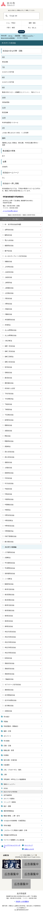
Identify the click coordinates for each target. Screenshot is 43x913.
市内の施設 (7, 825)
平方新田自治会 (10, 563)
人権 (5, 774)
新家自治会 (8, 425)
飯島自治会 (8, 235)
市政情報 (21, 31)
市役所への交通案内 (22, 901)
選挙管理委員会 (9, 811)
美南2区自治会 (9, 668)
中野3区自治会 (9, 526)
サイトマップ (28, 845)
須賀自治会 (8, 430)
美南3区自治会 (9, 674)
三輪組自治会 (9, 679)
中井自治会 (8, 478)
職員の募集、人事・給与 (12, 816)
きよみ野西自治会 (10, 330)
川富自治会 (8, 298)
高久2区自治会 (9, 457)
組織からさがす (29, 849)
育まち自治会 (9, 240)
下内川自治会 (9, 393)
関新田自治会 (9, 441)
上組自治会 (8, 277)
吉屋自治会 (8, 711)
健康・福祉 (32, 23)
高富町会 (8, 446)
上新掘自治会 (9, 288)
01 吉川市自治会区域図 (13, 224)
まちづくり (7, 736)
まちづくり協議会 (9, 798)
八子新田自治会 (10, 552)
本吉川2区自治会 (10, 637)
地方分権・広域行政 (10, 760)
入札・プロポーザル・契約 (12, 770)
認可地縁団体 (8, 795)
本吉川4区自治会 (10, 647)
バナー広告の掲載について (27, 855)
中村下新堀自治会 (10, 536)
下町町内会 (8, 409)
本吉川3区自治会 (10, 642)
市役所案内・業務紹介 (11, 726)
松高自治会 (8, 658)
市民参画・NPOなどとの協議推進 (15, 779)
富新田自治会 (9, 473)
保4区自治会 (9, 621)
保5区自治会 (9, 626)
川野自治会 (8, 304)
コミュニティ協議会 (10, 802)
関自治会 (8, 436)
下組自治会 (8, 404)
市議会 (6, 721)
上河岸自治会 (9, 267)
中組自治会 (8, 489)
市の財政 (7, 741)
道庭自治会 (8, 462)
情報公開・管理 (9, 750)
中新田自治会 (9, 499)
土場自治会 (8, 467)
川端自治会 (8, 309)
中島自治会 (8, 494)
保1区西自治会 (9, 594)
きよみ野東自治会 (10, 335)
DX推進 (6, 755)
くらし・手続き (10, 23)
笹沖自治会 (8, 367)
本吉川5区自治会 (10, 653)
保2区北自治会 (9, 605)
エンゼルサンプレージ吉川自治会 (16, 256)
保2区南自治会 (9, 610)
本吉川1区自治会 (10, 631)
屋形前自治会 (9, 690)
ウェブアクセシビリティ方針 (12, 846)
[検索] (23, 16)
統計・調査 (7, 806)
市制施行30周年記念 (10, 835)
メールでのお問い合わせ (10, 211)
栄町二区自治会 (10, 351)
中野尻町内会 (9, 531)
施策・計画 (7, 731)
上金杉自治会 (9, 272)
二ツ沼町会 (8, 579)
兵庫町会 (8, 557)
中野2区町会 (9, 520)
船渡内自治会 (9, 584)
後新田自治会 (9, 245)
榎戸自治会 (8, 251)
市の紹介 (7, 716)
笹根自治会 (8, 372)
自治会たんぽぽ (10, 388)
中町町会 (8, 510)
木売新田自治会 (10, 319)
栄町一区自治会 (10, 346)
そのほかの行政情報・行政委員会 (15, 820)
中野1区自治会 (9, 515)
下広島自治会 (9, 415)
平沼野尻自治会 (10, 568)
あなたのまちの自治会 (8, 38)
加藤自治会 (8, 261)
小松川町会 (8, 341)
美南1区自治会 (9, 663)
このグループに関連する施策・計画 (15, 830)
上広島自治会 (9, 293)
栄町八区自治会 (10, 362)
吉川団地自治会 (10, 695)
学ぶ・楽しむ (32, 27)
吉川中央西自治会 (10, 700)
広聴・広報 (7, 745)
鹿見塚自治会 (9, 383)
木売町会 (8, 325)
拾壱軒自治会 (9, 420)
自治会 (6, 788)
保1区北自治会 (9, 589)
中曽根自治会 (9, 504)
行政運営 (7, 765)
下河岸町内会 (9, 399)
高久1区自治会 (9, 452)
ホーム (10, 35)
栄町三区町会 (9, 356)
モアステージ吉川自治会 (13, 684)
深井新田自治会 (10, 573)
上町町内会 (8, 282)
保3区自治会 (9, 616)
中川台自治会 (9, 483)
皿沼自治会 (8, 378)
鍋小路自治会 (9, 542)
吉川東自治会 (9, 705)
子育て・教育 (11, 27)
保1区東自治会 (9, 600)
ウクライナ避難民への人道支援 (14, 840)
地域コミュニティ (27, 35)
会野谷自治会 (9, 229)
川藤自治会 (8, 314)
